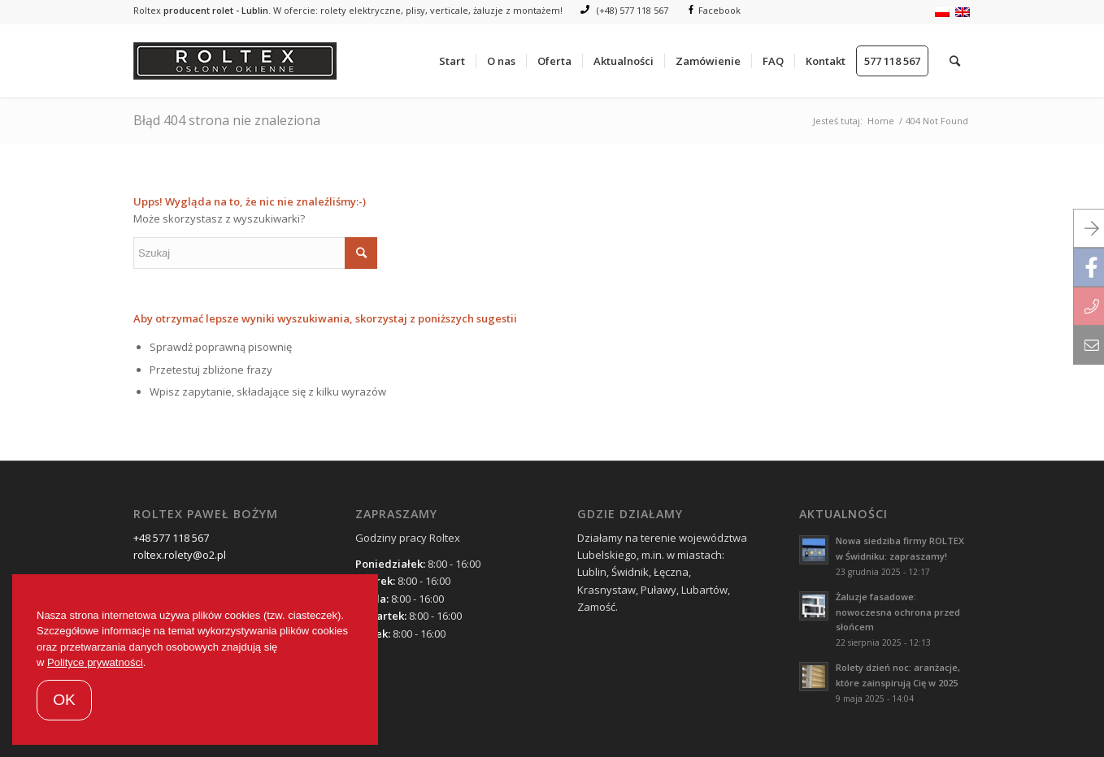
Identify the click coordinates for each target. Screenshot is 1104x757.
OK (64, 699)
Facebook (715, 10)
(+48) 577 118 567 (624, 10)
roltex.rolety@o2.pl (179, 554)
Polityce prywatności (95, 662)
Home (880, 121)
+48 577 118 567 (171, 537)
